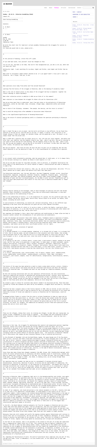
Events (79, 7)
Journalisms (71, 7)
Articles (63, 7)
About (50, 7)
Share (74, 17)
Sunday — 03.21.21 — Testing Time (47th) (83, 42)
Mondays (56, 7)
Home (45, 7)
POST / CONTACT (77, 12)
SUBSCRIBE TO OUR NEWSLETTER (81, 14)
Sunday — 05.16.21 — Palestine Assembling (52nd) (18, 14)
